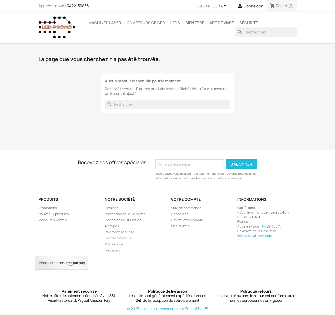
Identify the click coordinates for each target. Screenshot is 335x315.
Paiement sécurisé (119, 232)
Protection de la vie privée (125, 214)
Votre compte (186, 199)
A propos (112, 226)
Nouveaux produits (53, 214)
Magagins (112, 250)
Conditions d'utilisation (123, 220)
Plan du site (114, 244)
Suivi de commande (186, 208)
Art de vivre (222, 22)
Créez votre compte (187, 220)
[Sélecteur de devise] (220, 6)
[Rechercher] (266, 32)
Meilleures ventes (52, 220)
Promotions (47, 208)
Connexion (180, 214)
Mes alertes (180, 226)
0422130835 (78, 5)
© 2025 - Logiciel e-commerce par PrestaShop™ (167, 308)
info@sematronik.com (254, 235)
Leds (175, 22)
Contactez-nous (118, 238)
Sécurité (248, 22)
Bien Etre (194, 22)
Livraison (112, 208)
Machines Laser (104, 22)
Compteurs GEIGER (146, 22)
